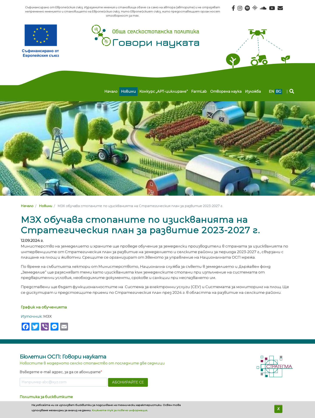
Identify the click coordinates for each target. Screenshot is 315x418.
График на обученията (44, 307)
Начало (110, 91)
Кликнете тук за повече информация (119, 410)
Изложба (253, 91)
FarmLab (199, 91)
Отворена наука (226, 91)
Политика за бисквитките (46, 397)
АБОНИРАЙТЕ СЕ (128, 382)
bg (278, 91)
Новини (128, 91)
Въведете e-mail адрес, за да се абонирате (60, 372)
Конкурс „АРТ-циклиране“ (163, 91)
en (271, 91)
